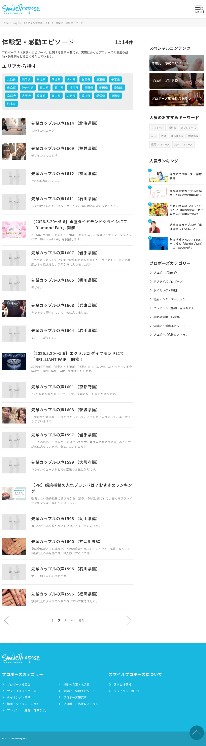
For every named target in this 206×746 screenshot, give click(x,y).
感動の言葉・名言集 (166, 317)
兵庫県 (41, 96)
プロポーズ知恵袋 (164, 80)
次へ (128, 620)
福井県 (73, 88)
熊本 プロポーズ (183, 144)
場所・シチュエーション (169, 299)
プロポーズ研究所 (75, 697)
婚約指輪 (193, 136)
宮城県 (41, 79)
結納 (163, 136)
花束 (153, 136)
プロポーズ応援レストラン (171, 98)
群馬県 (85, 79)
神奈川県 (28, 88)
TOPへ (197, 732)
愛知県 (118, 88)
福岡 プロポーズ (160, 144)
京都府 (11, 96)
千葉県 (115, 79)
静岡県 (103, 88)
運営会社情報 (122, 684)
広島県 (71, 96)
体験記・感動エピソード (169, 63)
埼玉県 (100, 79)
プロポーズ (157, 127)
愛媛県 (100, 96)
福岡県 (115, 96)
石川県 (59, 88)
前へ (6, 620)
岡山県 (56, 96)
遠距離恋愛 (177, 136)
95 (81, 620)
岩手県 (26, 79)
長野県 (88, 88)
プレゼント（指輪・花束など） (174, 308)
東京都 (11, 88)
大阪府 (26, 96)
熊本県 (11, 104)
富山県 (44, 88)
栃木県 (71, 79)
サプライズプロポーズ (168, 281)
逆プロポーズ (188, 127)
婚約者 (172, 127)
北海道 (11, 79)
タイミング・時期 (165, 290)
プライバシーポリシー (128, 691)
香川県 (85, 96)
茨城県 (56, 79)
